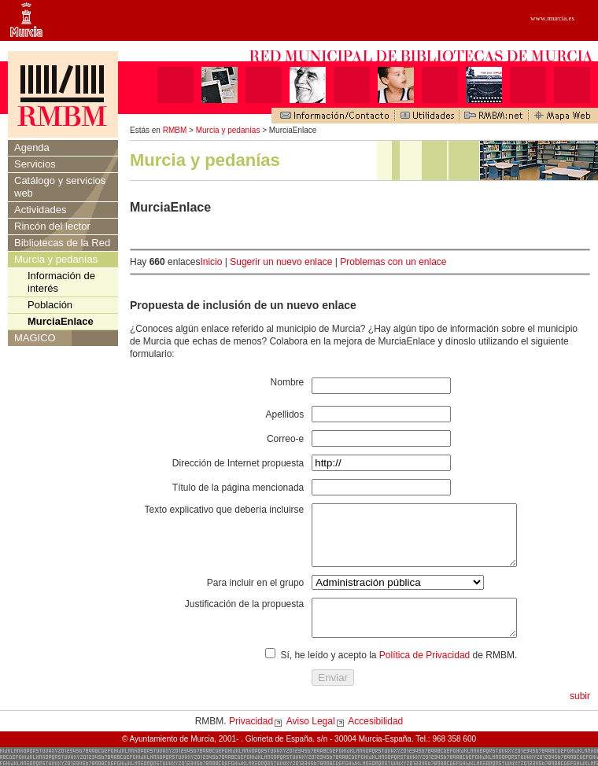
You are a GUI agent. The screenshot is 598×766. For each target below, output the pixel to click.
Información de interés (61, 282)
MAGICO (35, 338)
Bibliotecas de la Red (62, 243)
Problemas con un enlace (393, 261)
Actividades (40, 209)
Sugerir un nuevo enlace (281, 261)
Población (50, 305)
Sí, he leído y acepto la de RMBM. (398, 673)
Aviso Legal (310, 740)
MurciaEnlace (61, 321)
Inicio (211, 261)
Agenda (32, 147)
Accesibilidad (375, 740)
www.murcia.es (552, 18)
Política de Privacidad (424, 673)
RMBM (175, 130)
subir (580, 714)
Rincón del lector (52, 226)
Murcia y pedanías (228, 130)
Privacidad (251, 740)
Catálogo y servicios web (59, 187)
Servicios (35, 164)
